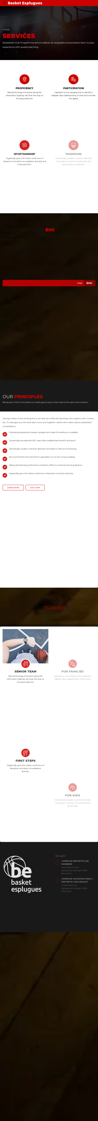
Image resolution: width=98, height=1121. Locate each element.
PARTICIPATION (73, 88)
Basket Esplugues (25, 3)
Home (6, 29)
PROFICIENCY (24, 88)
